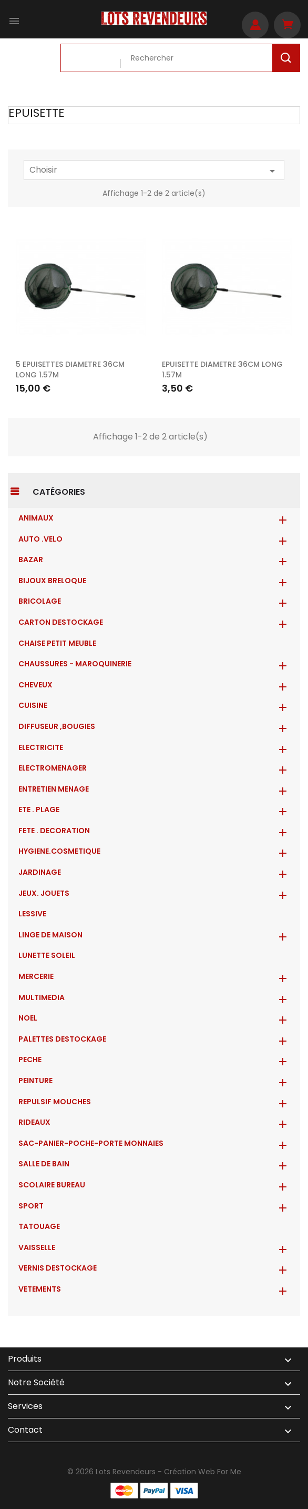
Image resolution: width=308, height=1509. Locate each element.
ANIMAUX (36, 518)
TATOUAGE (39, 1226)
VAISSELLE (36, 1247)
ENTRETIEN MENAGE (53, 789)
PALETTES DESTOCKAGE (62, 1039)
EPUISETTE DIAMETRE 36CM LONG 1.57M (222, 369)
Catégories (59, 492)
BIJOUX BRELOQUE (52, 580)
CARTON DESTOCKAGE (60, 622)
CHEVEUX (35, 684)
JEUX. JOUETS (43, 893)
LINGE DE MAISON (50, 935)
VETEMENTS (39, 1289)
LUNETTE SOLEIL (46, 955)
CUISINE (32, 705)
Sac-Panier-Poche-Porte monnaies (90, 1143)
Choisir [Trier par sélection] (154, 170)
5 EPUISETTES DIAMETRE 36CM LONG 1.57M (70, 369)
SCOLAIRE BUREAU (51, 1185)
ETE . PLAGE (38, 809)
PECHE (30, 1059)
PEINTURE (35, 1080)
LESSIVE (32, 913)
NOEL (27, 1018)
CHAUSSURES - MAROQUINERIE (74, 663)
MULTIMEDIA (41, 997)
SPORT (31, 1206)
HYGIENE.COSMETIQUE (59, 851)
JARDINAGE (39, 872)
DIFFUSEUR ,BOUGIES (56, 726)
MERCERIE (36, 976)
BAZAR (30, 559)
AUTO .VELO (40, 539)
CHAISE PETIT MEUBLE (57, 643)
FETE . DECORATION (54, 830)
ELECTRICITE (40, 747)
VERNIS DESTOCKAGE (57, 1268)
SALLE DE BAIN (43, 1163)
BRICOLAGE (39, 601)
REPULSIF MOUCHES (54, 1101)
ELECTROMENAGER (52, 768)
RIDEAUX (34, 1122)
